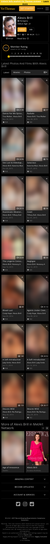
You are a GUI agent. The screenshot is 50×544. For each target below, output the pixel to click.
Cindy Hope (7, 313)
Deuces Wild (9, 409)
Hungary (22, 21)
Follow (22, 29)
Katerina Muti (17, 166)
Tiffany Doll (16, 215)
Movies (16, 72)
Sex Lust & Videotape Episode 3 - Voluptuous (24, 162)
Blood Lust (8, 310)
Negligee (31, 261)
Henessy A (16, 264)
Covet (29, 212)
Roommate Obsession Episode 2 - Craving (22, 212)
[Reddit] (32, 504)
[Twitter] (18, 504)
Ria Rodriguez (17, 412)
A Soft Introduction (12, 359)
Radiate (30, 113)
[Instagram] (25, 504)
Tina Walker (7, 116)
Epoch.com (28, 535)
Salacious (31, 162)
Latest (6, 72)
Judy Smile (7, 362)
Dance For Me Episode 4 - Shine (18, 113)
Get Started (27, 8)
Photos (27, 72)
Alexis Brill (17, 116)
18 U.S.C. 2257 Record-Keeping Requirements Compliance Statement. (25, 519)
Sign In (40, 8)
